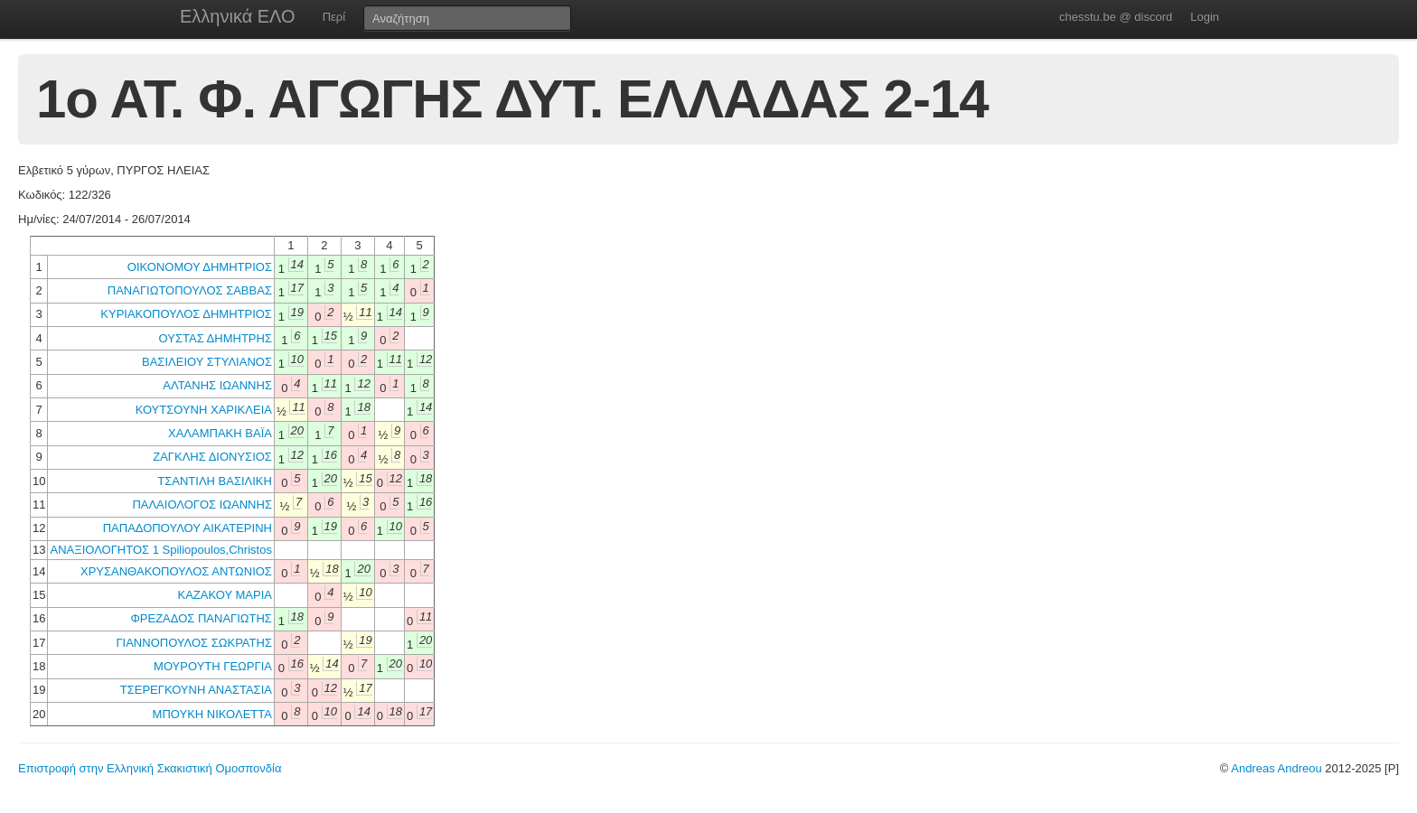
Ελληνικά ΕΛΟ (238, 16)
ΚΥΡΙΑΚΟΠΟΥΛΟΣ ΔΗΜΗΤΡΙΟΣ (186, 314)
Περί (334, 16)
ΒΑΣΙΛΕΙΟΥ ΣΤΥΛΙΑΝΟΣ (207, 362)
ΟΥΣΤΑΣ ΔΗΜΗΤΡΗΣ (215, 338)
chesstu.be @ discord (1115, 16)
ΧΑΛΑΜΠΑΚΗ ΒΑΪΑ (220, 433)
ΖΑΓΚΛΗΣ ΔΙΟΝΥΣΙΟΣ (212, 456)
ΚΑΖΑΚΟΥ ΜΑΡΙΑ (225, 595)
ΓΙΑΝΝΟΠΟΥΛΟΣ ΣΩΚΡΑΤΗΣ (194, 642)
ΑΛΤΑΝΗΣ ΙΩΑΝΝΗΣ (217, 385)
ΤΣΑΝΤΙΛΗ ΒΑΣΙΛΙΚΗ (214, 481)
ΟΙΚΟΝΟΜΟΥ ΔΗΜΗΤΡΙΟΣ (199, 267)
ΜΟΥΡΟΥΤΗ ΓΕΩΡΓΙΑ (213, 666)
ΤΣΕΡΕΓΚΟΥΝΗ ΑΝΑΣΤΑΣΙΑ (196, 689)
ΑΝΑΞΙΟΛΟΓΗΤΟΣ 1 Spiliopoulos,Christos (160, 549)
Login (1204, 16)
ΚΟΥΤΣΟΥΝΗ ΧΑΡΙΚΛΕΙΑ (204, 409)
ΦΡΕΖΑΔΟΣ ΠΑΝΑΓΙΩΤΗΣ (200, 618)
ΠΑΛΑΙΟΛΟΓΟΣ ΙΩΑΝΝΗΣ (202, 504)
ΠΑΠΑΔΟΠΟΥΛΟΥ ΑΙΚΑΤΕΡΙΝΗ (187, 528)
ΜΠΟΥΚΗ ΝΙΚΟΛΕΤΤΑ (212, 714)
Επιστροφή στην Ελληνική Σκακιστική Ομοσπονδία (149, 768)
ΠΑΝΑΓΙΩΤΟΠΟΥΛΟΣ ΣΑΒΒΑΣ (190, 290)
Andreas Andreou (1276, 768)
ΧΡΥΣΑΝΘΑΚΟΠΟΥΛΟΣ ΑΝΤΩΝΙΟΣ (176, 571)
